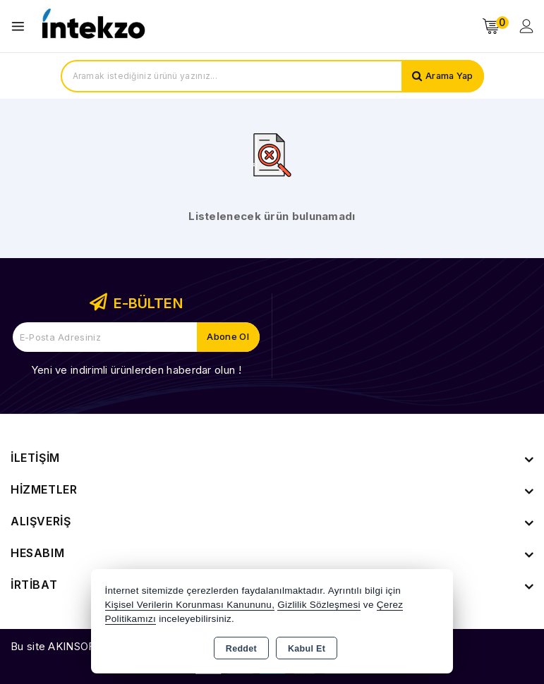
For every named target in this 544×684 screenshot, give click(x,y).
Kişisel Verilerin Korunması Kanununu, (190, 604)
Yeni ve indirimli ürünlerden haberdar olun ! (136, 370)
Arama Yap (448, 76)
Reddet (241, 649)
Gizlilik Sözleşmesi (318, 604)
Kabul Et (306, 649)
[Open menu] (21, 26)
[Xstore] (92, 26)
